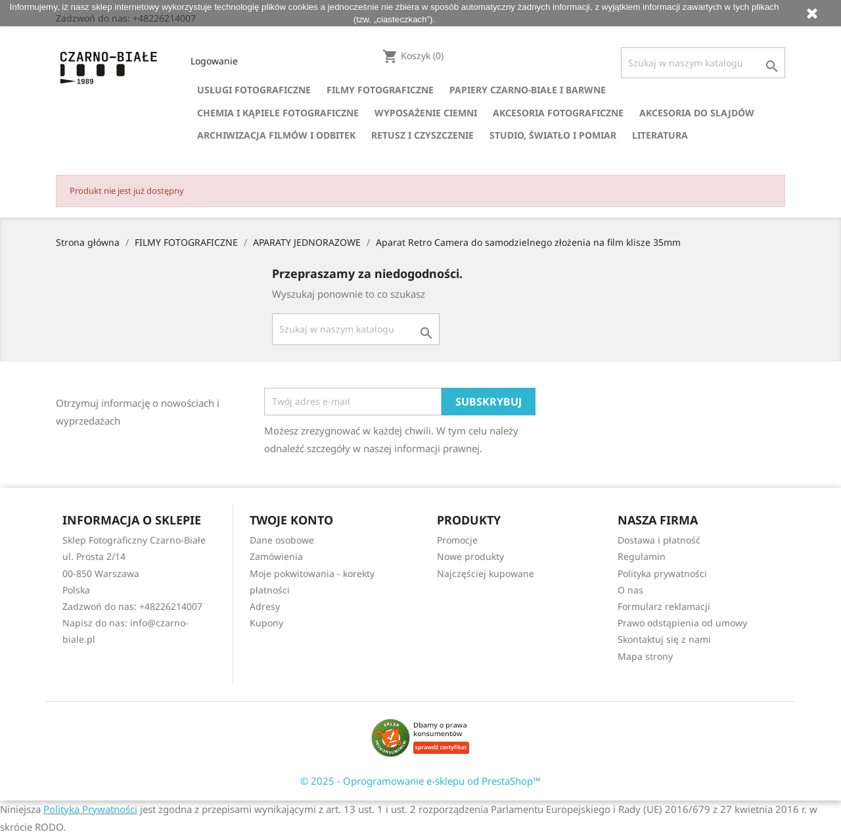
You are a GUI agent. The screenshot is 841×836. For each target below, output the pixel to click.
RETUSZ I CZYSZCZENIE (422, 135)
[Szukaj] (703, 62)
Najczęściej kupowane (485, 573)
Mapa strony (645, 656)
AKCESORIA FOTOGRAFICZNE (558, 112)
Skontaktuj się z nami (664, 639)
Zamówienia (276, 556)
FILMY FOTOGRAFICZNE (380, 89)
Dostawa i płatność (659, 540)
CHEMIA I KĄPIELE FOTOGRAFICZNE (278, 112)
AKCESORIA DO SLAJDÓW (696, 112)
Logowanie (214, 61)
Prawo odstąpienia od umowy (682, 622)
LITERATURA (660, 135)
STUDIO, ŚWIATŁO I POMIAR (552, 135)
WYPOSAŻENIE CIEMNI (426, 112)
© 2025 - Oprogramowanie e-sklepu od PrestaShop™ (420, 780)
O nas (630, 590)
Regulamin (642, 556)
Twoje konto (291, 520)
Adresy (265, 606)
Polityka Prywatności (90, 809)
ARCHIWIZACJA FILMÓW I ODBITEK (276, 135)
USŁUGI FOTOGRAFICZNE (254, 89)
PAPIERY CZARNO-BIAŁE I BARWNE (527, 89)
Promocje (457, 540)
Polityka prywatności (662, 573)
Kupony (266, 622)
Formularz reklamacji (664, 606)
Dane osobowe (282, 540)
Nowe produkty (470, 556)
